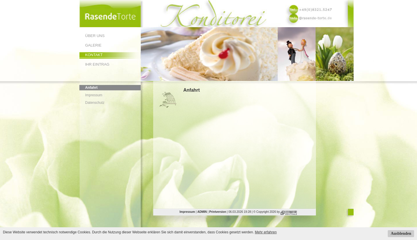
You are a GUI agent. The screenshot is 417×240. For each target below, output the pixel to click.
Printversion (217, 211)
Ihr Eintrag (97, 64)
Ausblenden (401, 233)
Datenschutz (95, 103)
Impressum (93, 95)
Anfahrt (91, 88)
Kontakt (94, 55)
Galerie (93, 45)
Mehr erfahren (266, 232)
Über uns (95, 36)
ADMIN (202, 211)
